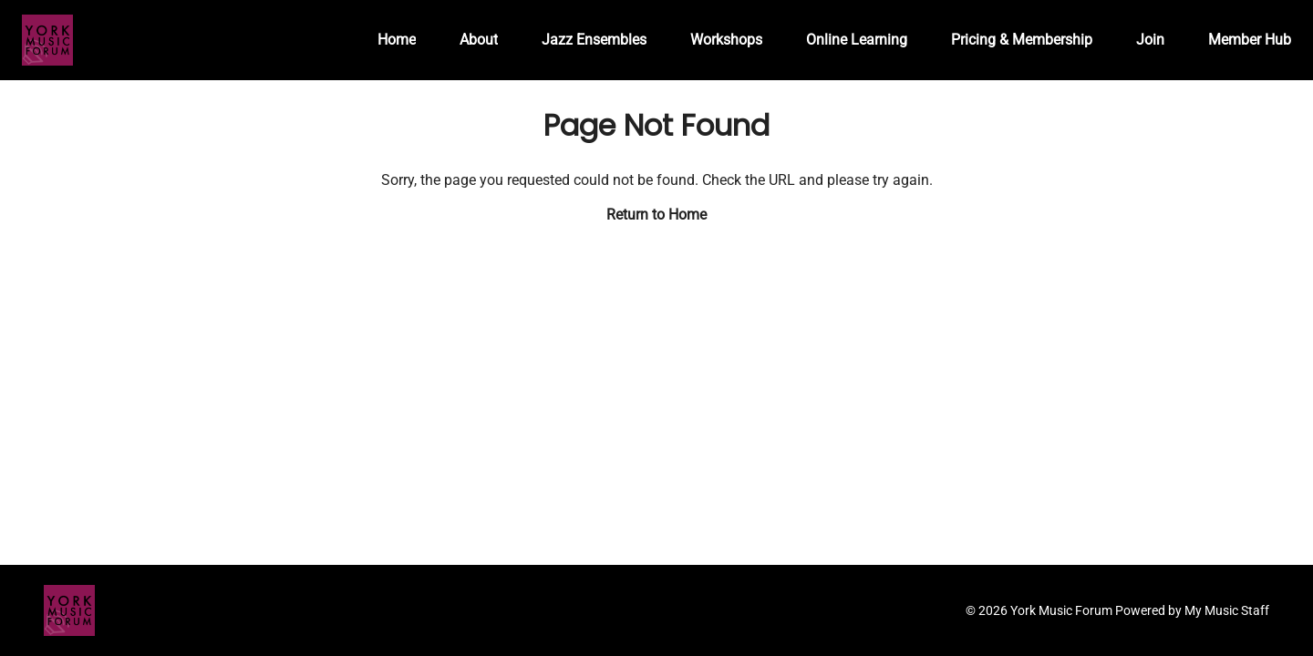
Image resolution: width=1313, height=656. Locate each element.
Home (396, 39)
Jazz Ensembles (594, 39)
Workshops (726, 39)
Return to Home (656, 214)
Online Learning (856, 39)
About (479, 39)
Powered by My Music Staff (1192, 610)
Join (1150, 39)
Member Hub (1249, 39)
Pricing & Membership (1021, 39)
